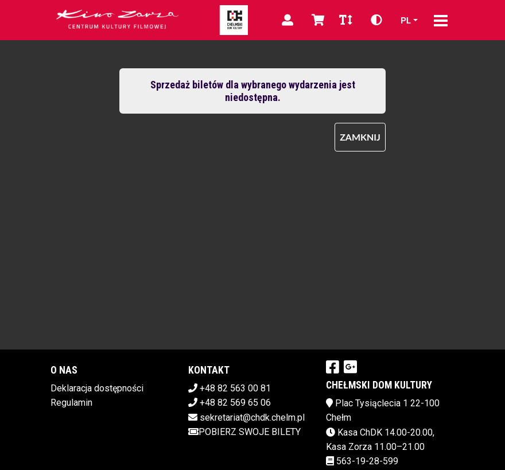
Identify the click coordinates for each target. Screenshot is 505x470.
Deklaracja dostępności (96, 388)
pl (406, 19)
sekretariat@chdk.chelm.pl (252, 417)
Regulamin (71, 402)
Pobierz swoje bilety (244, 431)
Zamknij (360, 136)
